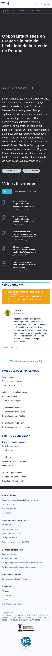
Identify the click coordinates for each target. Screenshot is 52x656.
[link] (20, 500)
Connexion (45, 4)
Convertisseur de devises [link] (13, 407)
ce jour (7, 191)
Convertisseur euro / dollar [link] (13, 416)
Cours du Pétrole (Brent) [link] (12, 401)
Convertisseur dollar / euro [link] (13, 412)
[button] (3, 4)
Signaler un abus (10, 347)
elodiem (18, 310)
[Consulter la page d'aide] (38, 4)
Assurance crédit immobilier (14, 461)
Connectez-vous (37, 297)
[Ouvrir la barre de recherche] (36, 4)
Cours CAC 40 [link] (8, 385)
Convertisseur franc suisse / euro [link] (16, 427)
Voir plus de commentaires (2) (26, 361)
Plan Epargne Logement (12, 472)
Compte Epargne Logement (14, 477)
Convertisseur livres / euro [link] (13, 423)
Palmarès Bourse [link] (9, 396)
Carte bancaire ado (10, 446)
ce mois (33, 191)
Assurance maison (10, 466)
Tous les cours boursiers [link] (12, 381)
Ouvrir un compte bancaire (13, 442)
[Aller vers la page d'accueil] (8, 4)
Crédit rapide (7, 457)
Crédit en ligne (8, 450)
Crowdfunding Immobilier (13, 481)
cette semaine (19, 191)
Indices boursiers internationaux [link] (16, 392)
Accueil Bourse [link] (8, 377)
